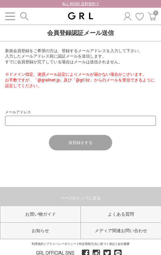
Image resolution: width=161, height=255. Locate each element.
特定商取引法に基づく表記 (97, 244)
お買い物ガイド (40, 214)
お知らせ (40, 230)
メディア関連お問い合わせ (121, 230)
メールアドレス (18, 112)
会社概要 (124, 244)
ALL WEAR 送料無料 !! (80, 4)
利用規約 (38, 244)
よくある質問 (121, 214)
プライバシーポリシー (61, 244)
